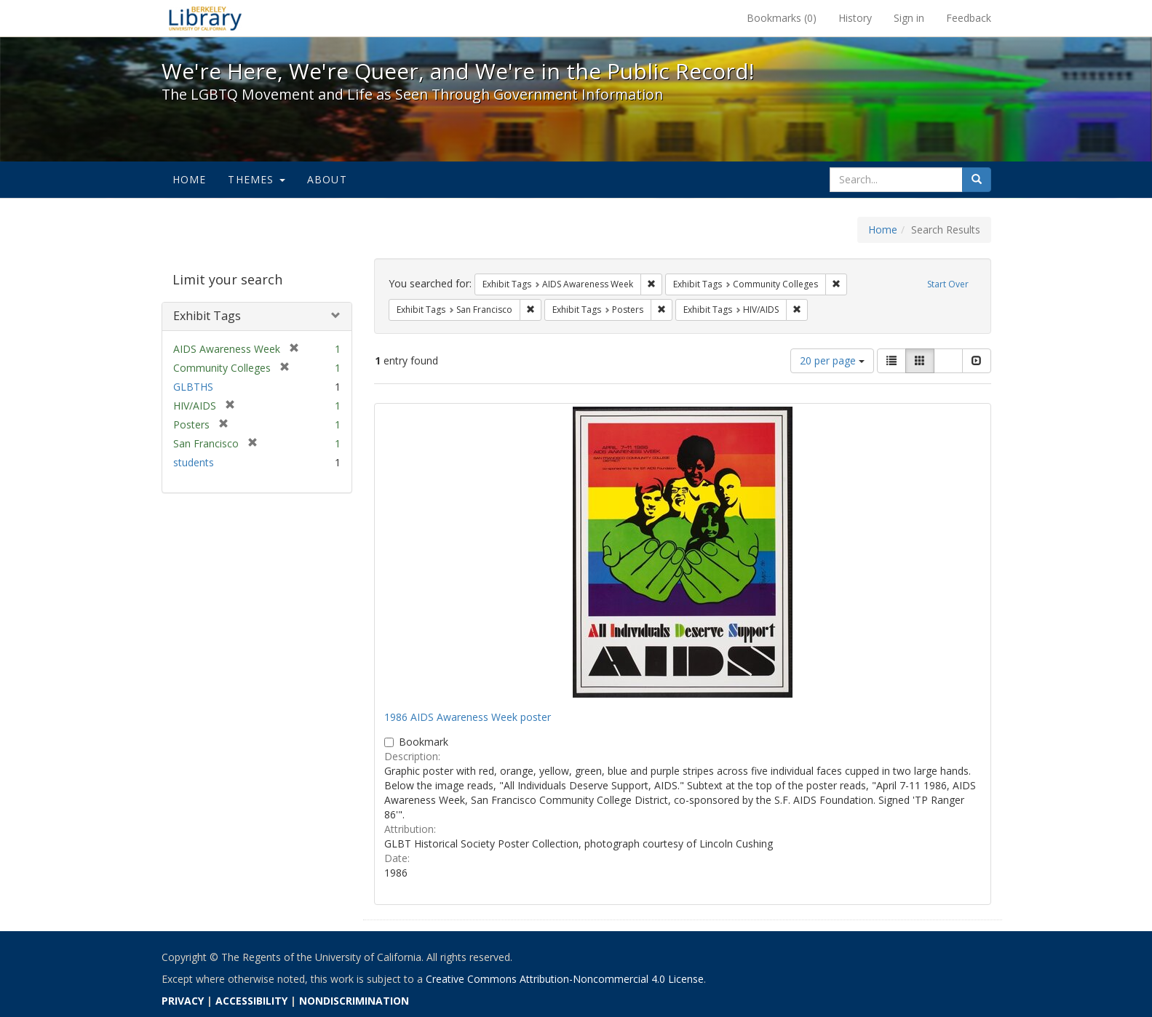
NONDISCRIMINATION (354, 1001)
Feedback (968, 18)
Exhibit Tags (207, 316)
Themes (256, 179)
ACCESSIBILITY (251, 1001)
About (327, 179)
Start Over (948, 284)
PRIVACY (183, 1001)
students (193, 462)
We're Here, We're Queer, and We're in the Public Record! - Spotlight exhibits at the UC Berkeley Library (205, 18)
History (855, 18)
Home (189, 179)
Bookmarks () (782, 18)
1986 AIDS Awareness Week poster (467, 717)
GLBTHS (193, 387)
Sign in (909, 18)
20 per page (832, 360)
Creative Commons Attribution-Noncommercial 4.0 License (565, 979)
